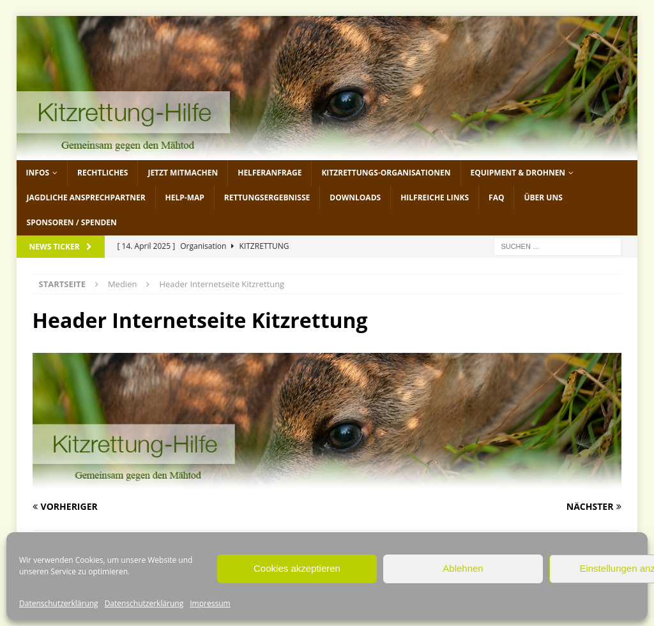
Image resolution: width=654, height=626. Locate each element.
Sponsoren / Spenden (72, 222)
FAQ (496, 197)
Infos (37, 172)
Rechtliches (102, 172)
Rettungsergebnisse (267, 197)
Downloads (355, 197)
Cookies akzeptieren (297, 568)
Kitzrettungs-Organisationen (385, 172)
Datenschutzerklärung (58, 603)
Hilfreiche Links (434, 197)
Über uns (543, 197)
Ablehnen (463, 568)
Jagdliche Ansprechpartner (86, 197)
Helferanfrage (269, 172)
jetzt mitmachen (183, 172)
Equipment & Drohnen (518, 172)
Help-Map (184, 197)
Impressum (210, 603)
